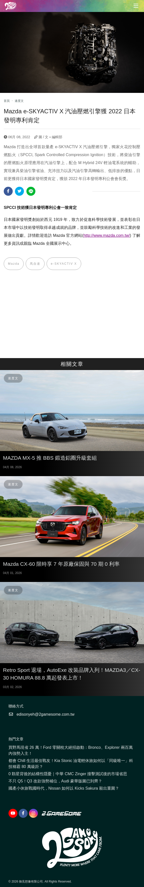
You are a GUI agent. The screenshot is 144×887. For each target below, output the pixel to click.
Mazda (13, 263)
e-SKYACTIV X (64, 263)
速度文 (19, 101)
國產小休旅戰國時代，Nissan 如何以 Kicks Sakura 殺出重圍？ (63, 788)
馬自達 (35, 263)
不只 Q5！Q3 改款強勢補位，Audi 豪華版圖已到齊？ (55, 781)
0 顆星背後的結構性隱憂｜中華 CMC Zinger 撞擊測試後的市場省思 (67, 774)
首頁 (7, 101)
